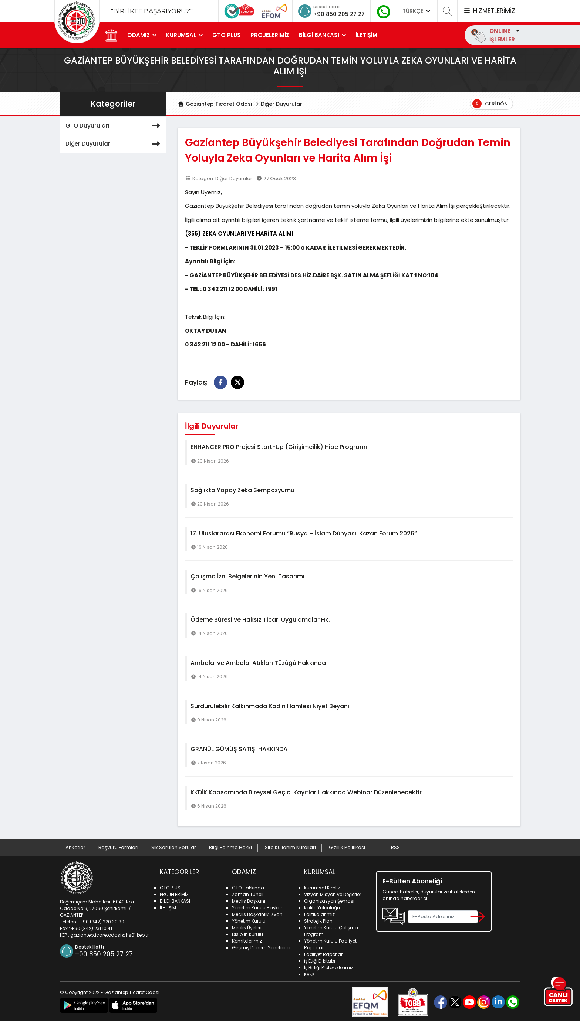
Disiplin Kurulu (247, 933)
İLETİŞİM (367, 35)
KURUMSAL (182, 35)
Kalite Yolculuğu (322, 906)
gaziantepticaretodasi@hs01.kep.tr (109, 933)
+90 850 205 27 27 (334, 13)
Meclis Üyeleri (247, 926)
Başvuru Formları (118, 847)
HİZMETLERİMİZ (489, 10)
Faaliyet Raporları (324, 953)
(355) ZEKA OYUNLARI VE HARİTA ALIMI (239, 233)
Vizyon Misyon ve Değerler (332, 893)
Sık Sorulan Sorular (173, 847)
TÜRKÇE (417, 11)
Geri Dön (490, 103)
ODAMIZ (139, 35)
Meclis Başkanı (248, 899)
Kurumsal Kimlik (322, 886)
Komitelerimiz (247, 939)
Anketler (75, 847)
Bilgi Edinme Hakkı (230, 847)
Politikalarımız (319, 913)
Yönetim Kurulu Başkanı (258, 906)
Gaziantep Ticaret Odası (215, 104)
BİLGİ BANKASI (320, 35)
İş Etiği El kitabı (319, 959)
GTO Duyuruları (114, 126)
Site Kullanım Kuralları (290, 847)
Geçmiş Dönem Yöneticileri (262, 946)
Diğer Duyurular (281, 104)
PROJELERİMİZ (271, 35)
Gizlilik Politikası (347, 847)
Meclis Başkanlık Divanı (258, 913)
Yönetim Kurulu (249, 919)
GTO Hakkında (248, 886)
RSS (395, 847)
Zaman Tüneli (247, 893)
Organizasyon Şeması (329, 899)
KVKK (309, 973)
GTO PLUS (227, 35)
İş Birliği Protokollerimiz (328, 966)
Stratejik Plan (318, 919)
